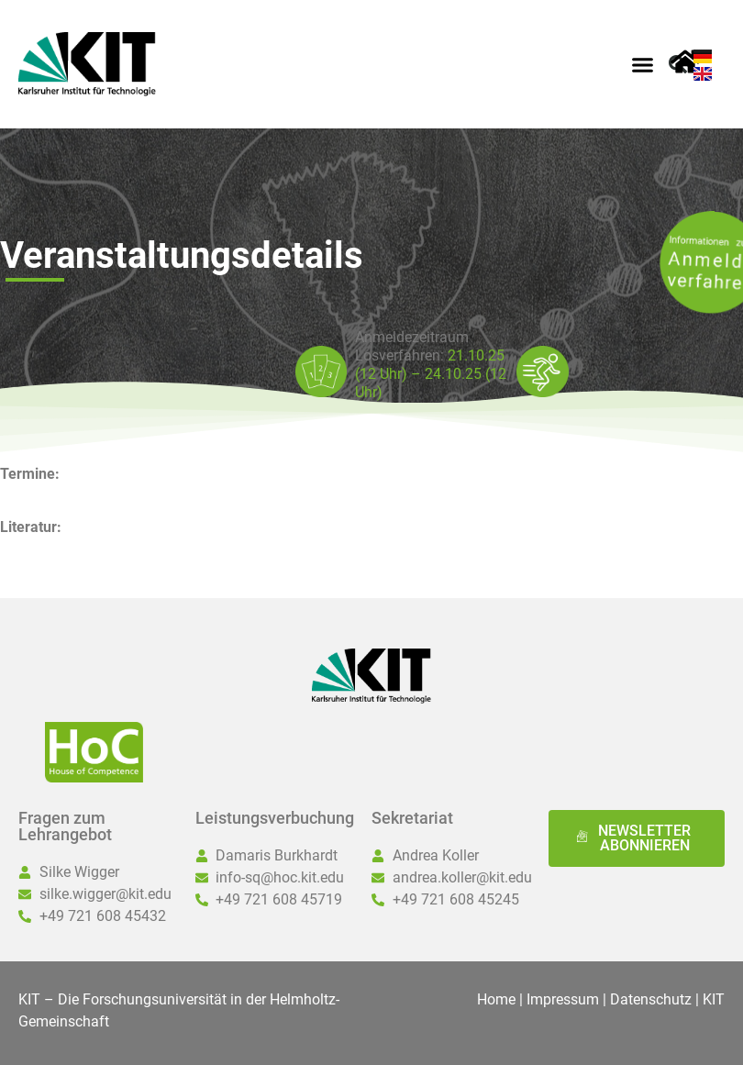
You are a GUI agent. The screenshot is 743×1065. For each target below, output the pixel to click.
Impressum (563, 999)
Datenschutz (651, 999)
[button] (642, 64)
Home (496, 999)
